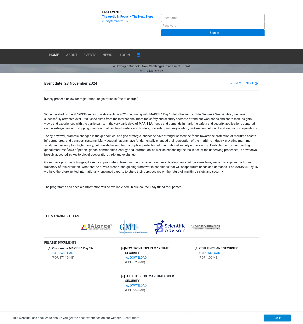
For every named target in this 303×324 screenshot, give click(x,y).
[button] (213, 32)
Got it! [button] (277, 318)
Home (54, 55)
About (71, 55)
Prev (235, 83)
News (107, 55)
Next (252, 83)
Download (62, 253)
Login (125, 55)
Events (90, 55)
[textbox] (213, 18)
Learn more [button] (131, 318)
